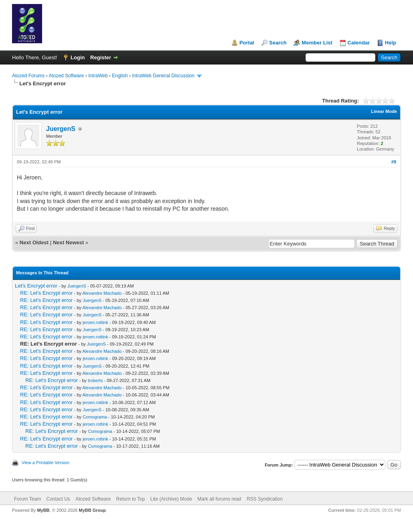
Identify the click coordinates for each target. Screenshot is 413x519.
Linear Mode (384, 111)
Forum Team (27, 499)
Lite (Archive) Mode (171, 499)
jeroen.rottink (95, 322)
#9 (393, 161)
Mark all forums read (219, 499)
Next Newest (68, 242)
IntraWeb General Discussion (163, 75)
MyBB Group (92, 510)
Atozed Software (66, 75)
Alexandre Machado (102, 293)
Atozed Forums (28, 75)
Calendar (359, 43)
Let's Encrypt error (36, 286)
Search (277, 43)
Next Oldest (34, 242)
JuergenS (60, 128)
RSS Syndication (265, 499)
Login (78, 57)
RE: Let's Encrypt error (46, 293)
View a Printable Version (45, 462)
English (120, 75)
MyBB (43, 510)
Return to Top (130, 499)
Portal (246, 43)
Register (100, 57)
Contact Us (58, 499)
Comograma (95, 416)
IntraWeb (97, 75)
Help (390, 43)
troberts (95, 380)
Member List (317, 43)
